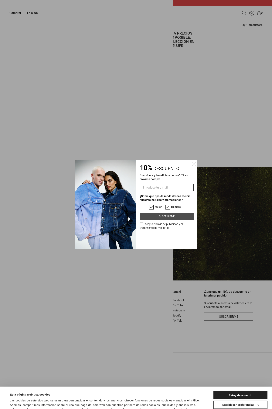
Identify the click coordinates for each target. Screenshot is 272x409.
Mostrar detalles (21, 401)
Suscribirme (167, 216)
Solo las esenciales (240, 395)
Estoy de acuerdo (240, 376)
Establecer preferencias (240, 386)
